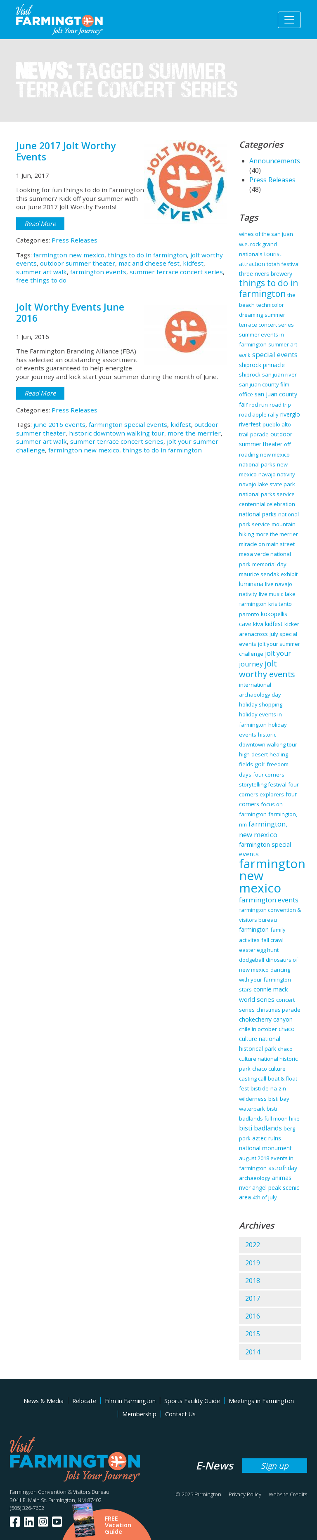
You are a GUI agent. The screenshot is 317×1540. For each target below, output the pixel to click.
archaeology (254, 1178)
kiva (258, 624)
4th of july (265, 1197)
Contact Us (180, 1414)
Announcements (274, 160)
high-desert (253, 754)
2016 (252, 1316)
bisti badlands (260, 1128)
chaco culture (269, 1068)
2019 (252, 1262)
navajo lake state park (267, 484)
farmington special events (128, 424)
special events (275, 354)
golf (260, 764)
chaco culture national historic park (268, 1058)
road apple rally (259, 414)
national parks (258, 514)
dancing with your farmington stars (265, 979)
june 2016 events (59, 424)
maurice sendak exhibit (268, 574)
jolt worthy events (267, 668)
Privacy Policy (245, 1494)
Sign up (275, 1465)
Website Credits (288, 1494)
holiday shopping (260, 704)
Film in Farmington (130, 1400)
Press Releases (74, 240)
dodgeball (251, 959)
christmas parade (278, 1009)
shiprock (249, 374)
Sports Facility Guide (192, 1400)
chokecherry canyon (266, 1019)
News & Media (44, 1400)
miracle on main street (267, 544)
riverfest (250, 424)
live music (271, 594)
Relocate (84, 1400)
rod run (258, 404)
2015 (252, 1333)
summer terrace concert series (176, 272)
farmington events (98, 272)
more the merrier (194, 433)
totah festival (283, 264)
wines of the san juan (266, 234)
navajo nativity (276, 474)
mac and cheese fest (149, 263)
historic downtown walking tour (116, 433)
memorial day (269, 564)
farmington (254, 929)
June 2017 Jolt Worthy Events (66, 151)
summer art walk (41, 272)
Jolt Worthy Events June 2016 (70, 313)
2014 (252, 1351)
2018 (252, 1280)
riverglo (290, 414)
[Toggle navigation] (289, 20)
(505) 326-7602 (27, 1508)
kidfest (193, 263)
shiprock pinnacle (262, 365)
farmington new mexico (68, 255)
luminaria (251, 584)
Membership (139, 1414)
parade (259, 434)
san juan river (279, 374)
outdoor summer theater (77, 263)
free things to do (41, 280)
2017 (252, 1298)
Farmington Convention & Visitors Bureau (59, 1491)
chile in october (258, 1029)
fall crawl (272, 940)
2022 (252, 1244)
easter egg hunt (259, 950)
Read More (40, 223)
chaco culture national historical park (267, 1038)
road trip (280, 404)
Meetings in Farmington (261, 1400)
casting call (252, 1078)
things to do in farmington (147, 255)
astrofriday (282, 1168)
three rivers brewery (265, 274)
